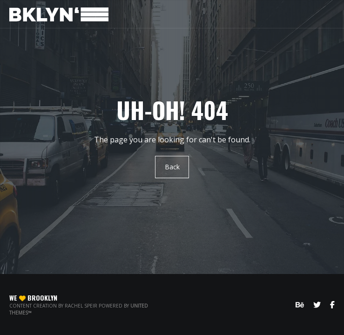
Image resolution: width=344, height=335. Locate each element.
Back (172, 166)
